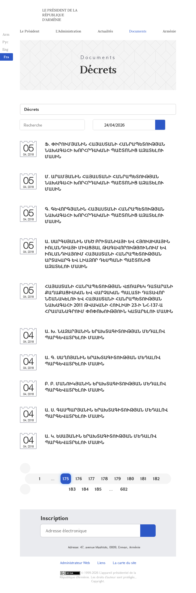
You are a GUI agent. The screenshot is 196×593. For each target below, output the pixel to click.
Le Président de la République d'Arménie (59, 15)
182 (156, 478)
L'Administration (68, 31)
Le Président (29, 31)
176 (78, 478)
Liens (101, 562)
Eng (5, 49)
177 (91, 478)
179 (117, 478)
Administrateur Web (75, 562)
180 (130, 478)
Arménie (169, 31)
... (99, 125)
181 (143, 478)
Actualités (105, 31)
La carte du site (124, 562)
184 (85, 489)
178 (104, 478)
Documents (137, 31)
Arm (5, 34)
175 (66, 478)
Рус (5, 41)
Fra (6, 56)
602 (124, 489)
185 (98, 489)
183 (72, 489)
